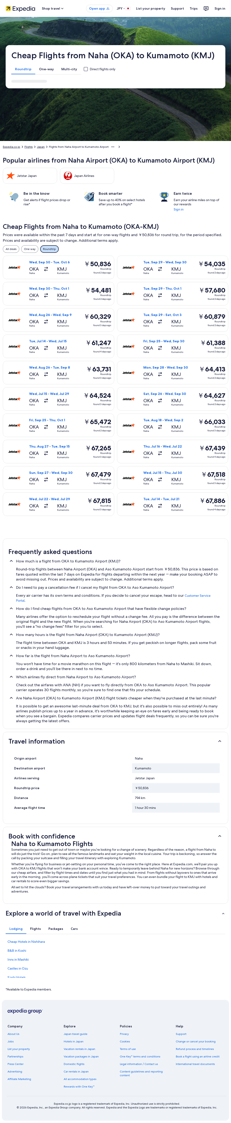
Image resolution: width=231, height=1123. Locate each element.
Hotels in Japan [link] (73, 1041)
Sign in (220, 8)
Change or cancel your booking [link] (195, 1041)
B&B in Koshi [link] (17, 950)
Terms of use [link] (128, 1049)
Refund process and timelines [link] (195, 1049)
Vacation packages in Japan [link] (81, 1056)
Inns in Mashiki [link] (18, 959)
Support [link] (181, 1034)
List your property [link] (19, 1049)
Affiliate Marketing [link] (19, 1079)
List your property (150, 8)
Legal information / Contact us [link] (139, 1064)
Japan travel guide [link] (75, 1034)
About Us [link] (13, 1034)
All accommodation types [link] (80, 1079)
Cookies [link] (125, 1041)
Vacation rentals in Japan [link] (79, 1049)
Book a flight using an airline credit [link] (197, 1056)
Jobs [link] (11, 1041)
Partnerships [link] (15, 1056)
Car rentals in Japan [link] (76, 1071)
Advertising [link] (15, 1071)
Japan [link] (41, 147)
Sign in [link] (179, 209)
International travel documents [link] (195, 1064)
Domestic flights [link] (74, 1064)
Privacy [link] (124, 1034)
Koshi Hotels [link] (17, 977)
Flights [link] (28, 147)
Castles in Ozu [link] (18, 968)
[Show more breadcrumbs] (113, 147)
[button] (115, 741)
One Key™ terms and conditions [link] (140, 1056)
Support (177, 8)
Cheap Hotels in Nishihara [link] (26, 942)
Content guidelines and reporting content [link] (141, 1073)
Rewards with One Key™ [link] (79, 1086)
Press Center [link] (15, 1064)
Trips (194, 8)
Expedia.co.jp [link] (11, 147)
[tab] (23, 69)
